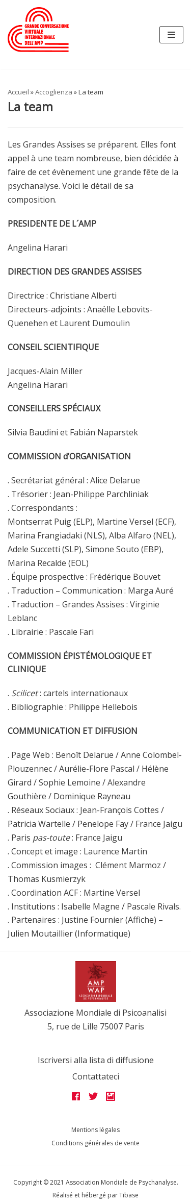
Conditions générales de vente (95, 1143)
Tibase (129, 1195)
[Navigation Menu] (171, 34)
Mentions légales (95, 1129)
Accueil (18, 91)
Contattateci (95, 1076)
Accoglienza (53, 91)
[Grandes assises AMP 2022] (38, 29)
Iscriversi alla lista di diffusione (96, 1060)
